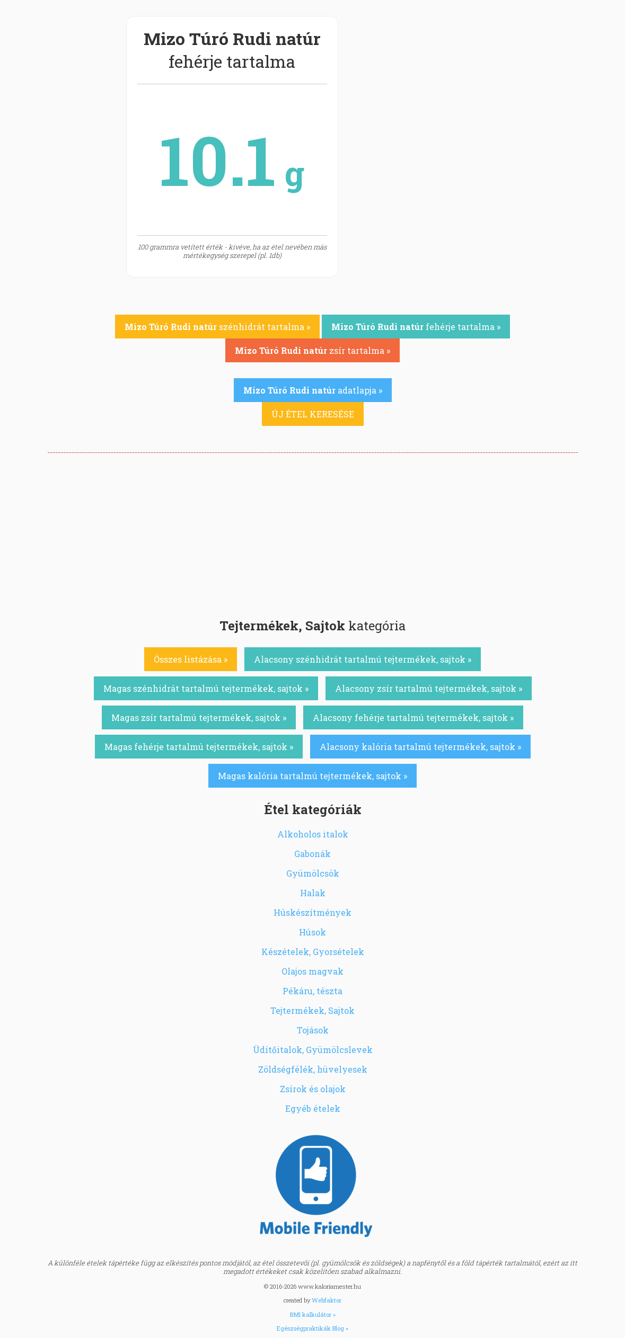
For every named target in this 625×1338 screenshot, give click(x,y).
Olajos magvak (312, 971)
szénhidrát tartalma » (217, 326)
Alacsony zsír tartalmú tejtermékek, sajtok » (428, 688)
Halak (312, 892)
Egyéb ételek (312, 1108)
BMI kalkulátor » (313, 1314)
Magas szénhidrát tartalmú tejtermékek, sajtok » (206, 688)
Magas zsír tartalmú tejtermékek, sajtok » (198, 717)
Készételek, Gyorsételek (312, 951)
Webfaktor (326, 1300)
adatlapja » (312, 390)
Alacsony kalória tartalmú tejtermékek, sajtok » (420, 746)
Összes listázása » (190, 659)
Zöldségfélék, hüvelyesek (312, 1069)
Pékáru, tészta (312, 990)
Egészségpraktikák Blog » (312, 1328)
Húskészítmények (312, 912)
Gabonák (312, 853)
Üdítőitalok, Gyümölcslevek (313, 1049)
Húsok (312, 932)
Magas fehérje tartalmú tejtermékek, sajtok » (198, 746)
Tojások (313, 1030)
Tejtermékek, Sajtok (312, 1010)
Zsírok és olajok (313, 1088)
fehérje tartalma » (415, 326)
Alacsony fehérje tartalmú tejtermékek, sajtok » (413, 717)
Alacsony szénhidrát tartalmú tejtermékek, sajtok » (362, 659)
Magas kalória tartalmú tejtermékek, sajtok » (312, 775)
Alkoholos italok (312, 834)
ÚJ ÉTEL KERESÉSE (312, 414)
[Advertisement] (313, 532)
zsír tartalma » (312, 350)
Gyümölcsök (312, 873)
